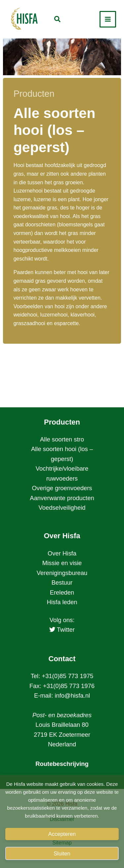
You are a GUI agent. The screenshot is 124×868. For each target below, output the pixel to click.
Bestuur (62, 582)
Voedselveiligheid (61, 507)
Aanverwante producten (62, 497)
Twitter (62, 629)
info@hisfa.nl (72, 695)
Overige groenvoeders (62, 488)
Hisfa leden (62, 602)
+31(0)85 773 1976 (69, 685)
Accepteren (62, 834)
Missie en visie (62, 562)
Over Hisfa (62, 553)
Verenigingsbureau (62, 572)
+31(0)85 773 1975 (67, 675)
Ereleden (62, 592)
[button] (57, 20)
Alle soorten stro (62, 439)
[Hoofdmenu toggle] (108, 19)
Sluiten (62, 853)
